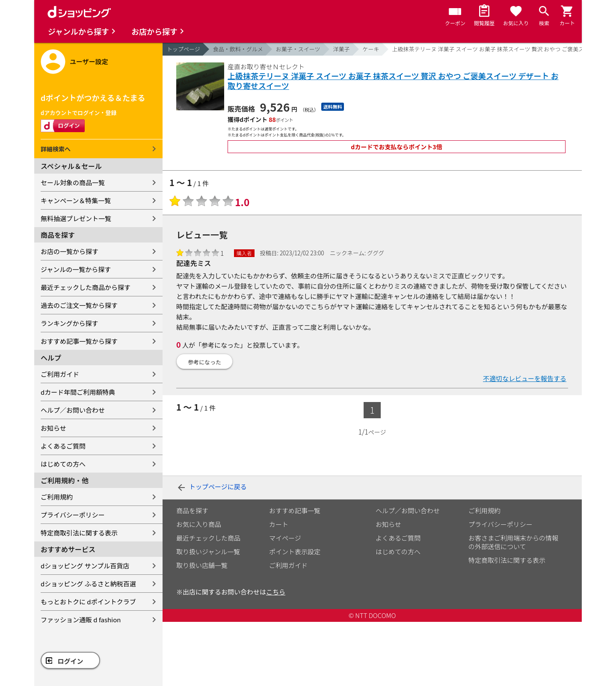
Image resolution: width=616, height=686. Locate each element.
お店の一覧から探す (69, 251)
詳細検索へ (56, 149)
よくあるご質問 (63, 445)
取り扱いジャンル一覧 (208, 551)
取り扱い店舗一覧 (202, 565)
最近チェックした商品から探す (85, 287)
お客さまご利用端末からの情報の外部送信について (513, 542)
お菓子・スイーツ (298, 49)
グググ (375, 252)
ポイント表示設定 (294, 551)
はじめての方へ (63, 463)
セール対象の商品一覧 (73, 182)
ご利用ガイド (60, 374)
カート (278, 524)
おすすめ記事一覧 (294, 510)
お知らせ (53, 427)
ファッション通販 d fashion (81, 619)
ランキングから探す (69, 323)
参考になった (204, 362)
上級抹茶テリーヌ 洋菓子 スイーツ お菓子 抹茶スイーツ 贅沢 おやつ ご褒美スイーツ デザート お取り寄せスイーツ (393, 81)
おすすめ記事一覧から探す (79, 341)
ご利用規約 (57, 496)
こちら (275, 591)
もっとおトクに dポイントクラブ (88, 601)
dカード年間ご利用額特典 (78, 391)
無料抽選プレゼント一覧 (76, 218)
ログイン (70, 660)
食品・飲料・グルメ (238, 49)
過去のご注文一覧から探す (79, 305)
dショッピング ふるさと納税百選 (88, 583)
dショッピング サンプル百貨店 (85, 565)
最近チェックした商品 (208, 537)
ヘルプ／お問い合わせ (73, 409)
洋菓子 (341, 49)
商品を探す (192, 510)
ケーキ (371, 49)
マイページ (285, 537)
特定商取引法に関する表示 (79, 532)
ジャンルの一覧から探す (76, 269)
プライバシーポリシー (73, 514)
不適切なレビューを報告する (524, 378)
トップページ (183, 49)
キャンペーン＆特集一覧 (76, 200)
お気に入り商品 (198, 524)
